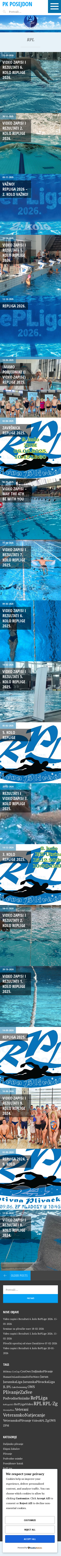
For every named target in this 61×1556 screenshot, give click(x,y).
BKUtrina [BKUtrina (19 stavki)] (7, 1371)
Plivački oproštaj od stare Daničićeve (23, 1343)
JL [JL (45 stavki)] (4, 1387)
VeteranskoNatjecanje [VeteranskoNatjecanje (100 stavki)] (24, 1415)
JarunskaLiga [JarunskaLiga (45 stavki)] (12, 1382)
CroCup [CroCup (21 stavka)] (16, 1371)
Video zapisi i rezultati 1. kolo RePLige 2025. (14, 983)
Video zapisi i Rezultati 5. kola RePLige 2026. (28, 1333)
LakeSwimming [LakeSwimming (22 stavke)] (19, 1387)
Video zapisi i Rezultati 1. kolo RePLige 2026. (14, 252)
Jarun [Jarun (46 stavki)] (44, 1376)
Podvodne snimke (13, 1458)
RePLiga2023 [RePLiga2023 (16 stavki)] (8, 1404)
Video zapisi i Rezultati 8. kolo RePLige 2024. (14, 1227)
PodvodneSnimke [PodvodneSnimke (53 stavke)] (16, 1398)
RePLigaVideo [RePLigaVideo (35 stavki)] (23, 1404)
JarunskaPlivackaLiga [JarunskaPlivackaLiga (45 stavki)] (39, 1382)
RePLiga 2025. (14, 1037)
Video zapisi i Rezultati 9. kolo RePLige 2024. (14, 1105)
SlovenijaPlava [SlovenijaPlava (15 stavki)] (8, 1410)
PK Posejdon (17, 4)
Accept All (30, 1539)
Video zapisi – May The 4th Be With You (14, 494)
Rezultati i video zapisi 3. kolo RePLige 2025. (15, 801)
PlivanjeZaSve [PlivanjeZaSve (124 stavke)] (17, 1392)
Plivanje (7, 1453)
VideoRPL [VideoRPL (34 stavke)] (38, 1420)
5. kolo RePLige (8, 735)
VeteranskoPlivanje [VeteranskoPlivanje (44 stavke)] (17, 1420)
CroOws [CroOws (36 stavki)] (25, 1371)
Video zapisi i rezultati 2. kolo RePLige (14, 920)
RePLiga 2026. (14, 306)
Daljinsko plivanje (13, 1444)
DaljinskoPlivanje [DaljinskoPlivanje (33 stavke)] (42, 1371)
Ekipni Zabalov (11, 1448)
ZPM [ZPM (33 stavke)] (6, 1425)
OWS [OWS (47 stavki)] (31, 1387)
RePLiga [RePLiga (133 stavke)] (39, 1398)
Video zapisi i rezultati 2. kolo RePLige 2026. (14, 130)
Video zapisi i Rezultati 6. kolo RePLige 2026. (14, 69)
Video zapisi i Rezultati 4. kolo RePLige (25, 1348)
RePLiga (7, 1468)
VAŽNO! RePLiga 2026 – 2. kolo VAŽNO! (15, 189)
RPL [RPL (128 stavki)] (38, 1403)
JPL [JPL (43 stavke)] (9, 1387)
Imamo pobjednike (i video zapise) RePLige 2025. (14, 374)
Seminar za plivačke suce (17, 1328)
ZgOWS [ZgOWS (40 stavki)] (50, 1420)
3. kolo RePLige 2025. (13, 856)
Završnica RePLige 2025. (13, 430)
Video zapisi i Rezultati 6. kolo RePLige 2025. (14, 618)
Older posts (19, 1275)
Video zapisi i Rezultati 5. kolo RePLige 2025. (14, 679)
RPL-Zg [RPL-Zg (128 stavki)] (50, 1403)
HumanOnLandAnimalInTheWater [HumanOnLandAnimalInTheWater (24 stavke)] (21, 1376)
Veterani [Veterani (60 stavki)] (21, 1409)
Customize (30, 1520)
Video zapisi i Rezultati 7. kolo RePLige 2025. (14, 557)
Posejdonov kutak (13, 1463)
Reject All (29, 1529)
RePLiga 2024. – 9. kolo (15, 1161)
